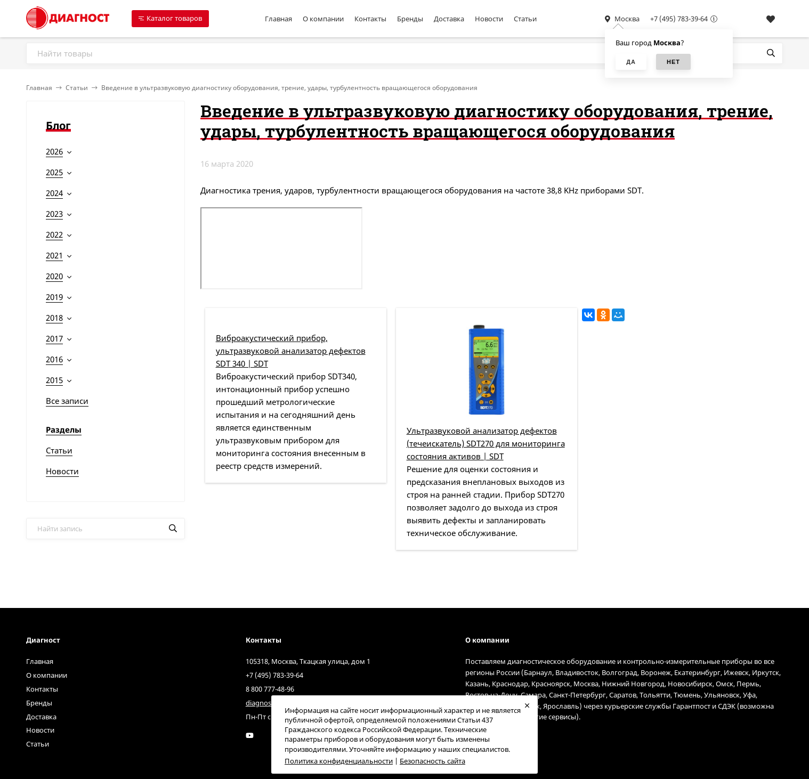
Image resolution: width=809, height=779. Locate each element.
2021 (54, 255)
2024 (54, 193)
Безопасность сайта (432, 761)
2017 (54, 338)
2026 (54, 151)
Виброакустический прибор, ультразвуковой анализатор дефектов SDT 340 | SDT (291, 350)
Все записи (67, 400)
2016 (54, 359)
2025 (54, 172)
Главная (278, 18)
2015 (54, 380)
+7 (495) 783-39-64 (679, 18)
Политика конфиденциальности (339, 761)
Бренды (410, 18)
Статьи (525, 18)
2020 (54, 276)
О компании (323, 18)
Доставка (449, 18)
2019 (54, 296)
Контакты (370, 18)
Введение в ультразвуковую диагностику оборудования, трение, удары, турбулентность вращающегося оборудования (289, 87)
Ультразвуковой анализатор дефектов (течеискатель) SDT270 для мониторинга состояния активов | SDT (486, 443)
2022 (54, 234)
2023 (54, 213)
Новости (489, 18)
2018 (54, 317)
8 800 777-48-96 (270, 689)
